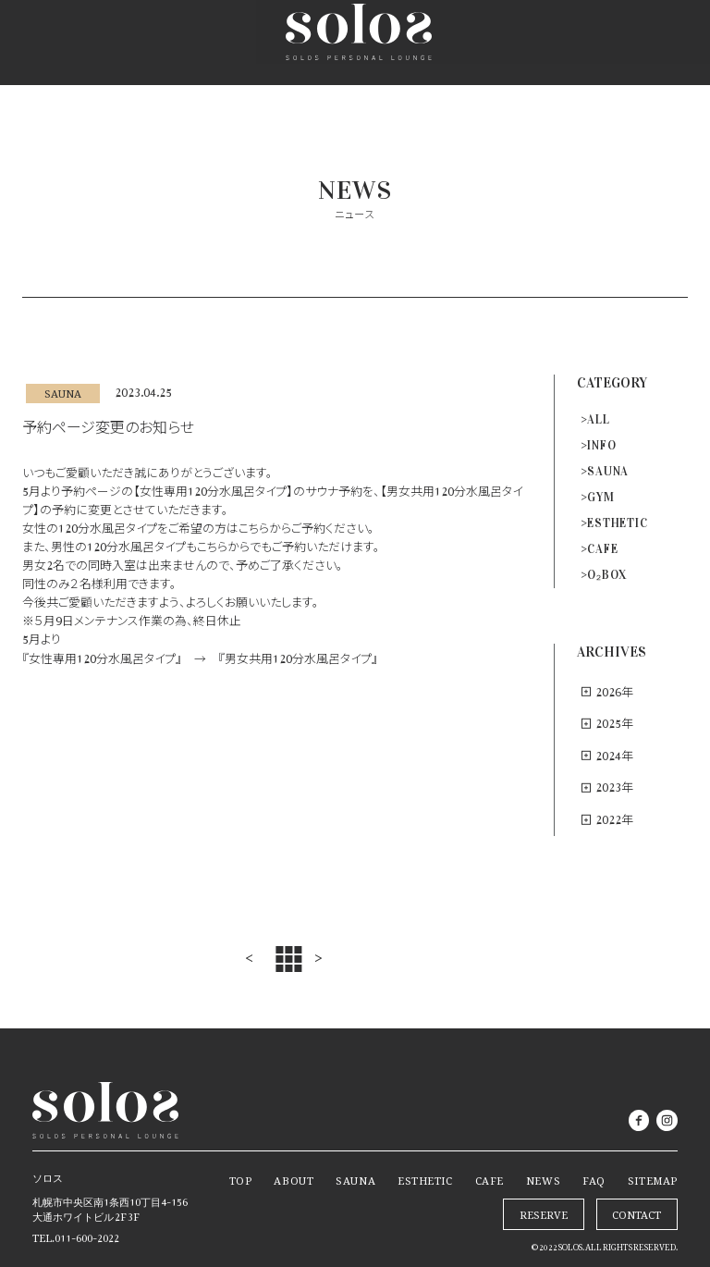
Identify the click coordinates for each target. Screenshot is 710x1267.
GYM (600, 497)
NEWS (543, 1178)
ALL (598, 419)
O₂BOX (607, 575)
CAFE (602, 549)
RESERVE (583, 42)
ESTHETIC (617, 523)
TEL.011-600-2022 (75, 1236)
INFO (601, 445)
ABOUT (293, 1178)
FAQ (594, 1178)
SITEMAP (653, 1178)
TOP (240, 1178)
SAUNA (608, 471)
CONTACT (636, 1212)
